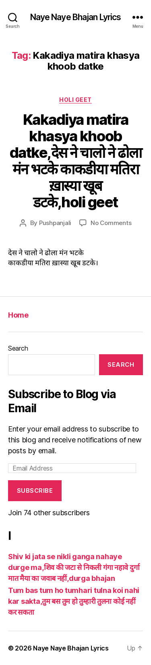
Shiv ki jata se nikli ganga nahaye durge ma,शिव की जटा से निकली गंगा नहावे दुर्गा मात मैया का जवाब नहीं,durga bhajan (73, 567)
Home (18, 315)
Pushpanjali (55, 223)
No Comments (111, 223)
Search (18, 348)
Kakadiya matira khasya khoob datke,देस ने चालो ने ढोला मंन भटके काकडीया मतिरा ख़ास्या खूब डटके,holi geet (75, 161)
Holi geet (75, 99)
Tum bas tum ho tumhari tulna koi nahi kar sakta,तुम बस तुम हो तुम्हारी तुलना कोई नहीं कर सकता (73, 601)
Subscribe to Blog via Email (62, 401)
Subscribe (35, 490)
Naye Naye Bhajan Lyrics (75, 17)
